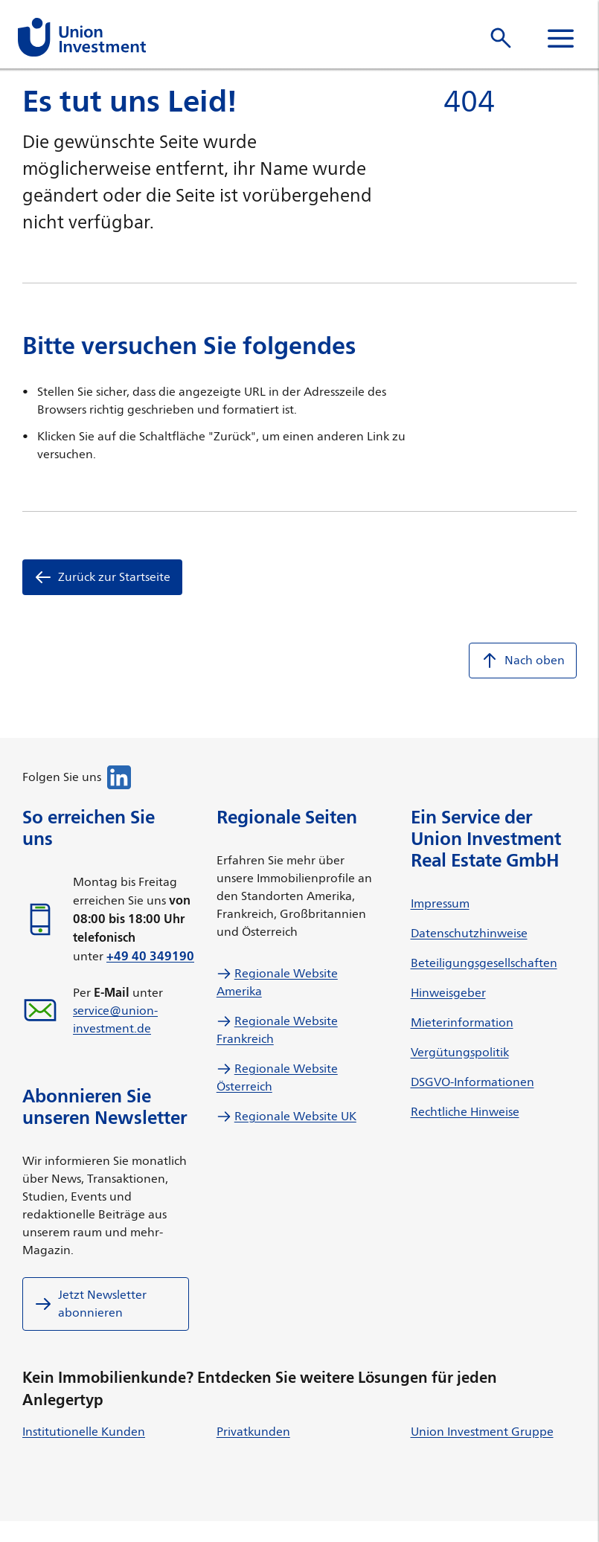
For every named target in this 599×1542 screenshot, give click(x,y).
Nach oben (523, 660)
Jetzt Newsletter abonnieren (90, 1304)
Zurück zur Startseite (102, 577)
